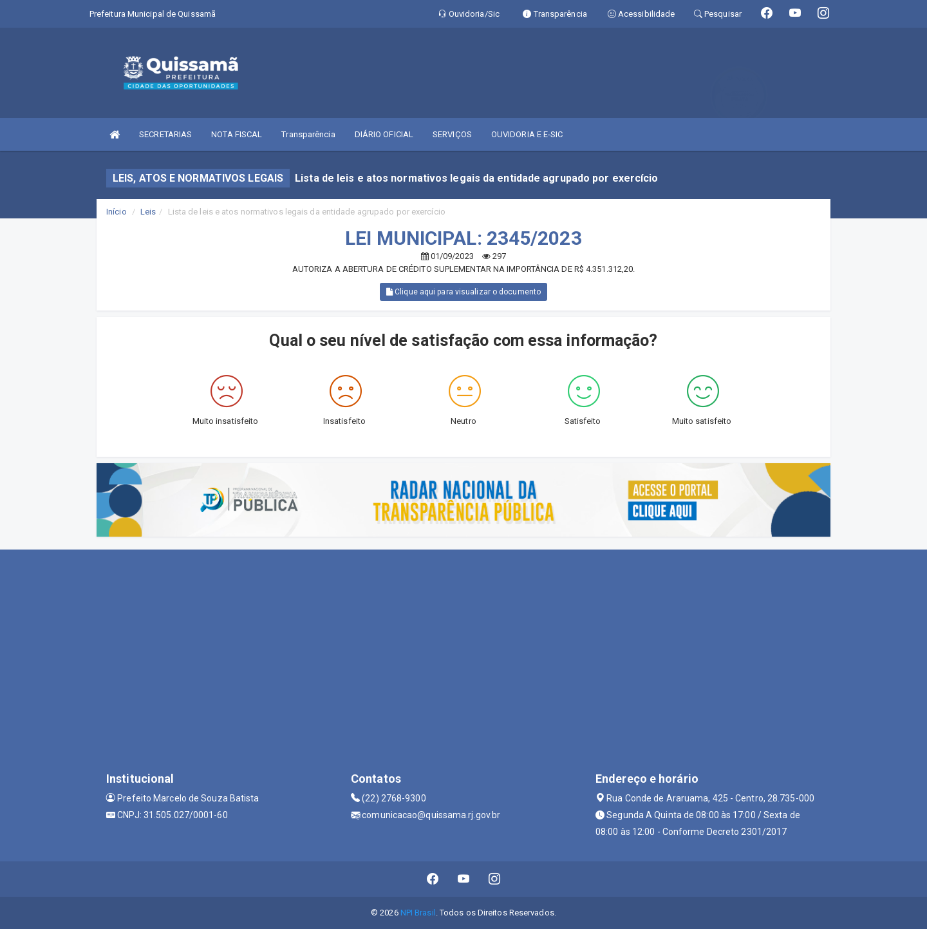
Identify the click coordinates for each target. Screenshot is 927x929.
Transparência (308, 134)
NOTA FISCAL (236, 134)
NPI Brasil (418, 912)
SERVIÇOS (452, 134)
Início (116, 211)
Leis (148, 211)
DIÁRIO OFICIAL (384, 134)
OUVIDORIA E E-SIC (527, 134)
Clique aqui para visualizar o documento (463, 291)
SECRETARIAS (165, 134)
